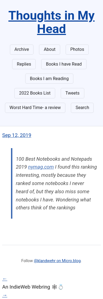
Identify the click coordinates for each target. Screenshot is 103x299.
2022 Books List (35, 93)
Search (82, 107)
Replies (24, 64)
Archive (22, 49)
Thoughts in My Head (52, 22)
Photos (77, 49)
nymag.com (41, 167)
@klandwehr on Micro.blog (57, 261)
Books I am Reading (49, 78)
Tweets (72, 93)
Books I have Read (64, 64)
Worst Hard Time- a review (35, 107)
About (49, 49)
